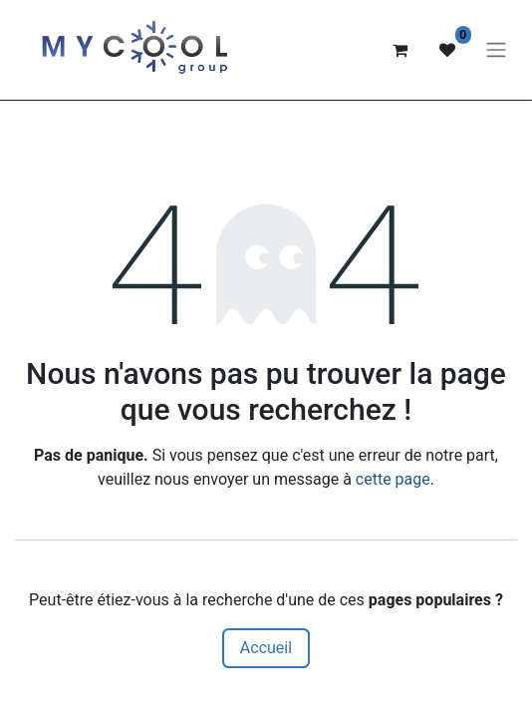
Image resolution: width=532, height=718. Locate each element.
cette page (393, 479)
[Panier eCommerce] (399, 50)
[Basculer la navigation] (496, 50)
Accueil (266, 647)
